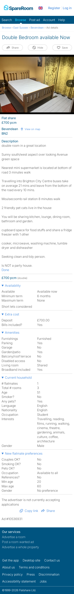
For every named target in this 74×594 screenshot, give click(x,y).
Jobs (43, 581)
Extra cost (12, 314)
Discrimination (49, 574)
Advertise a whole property (20, 547)
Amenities (12, 332)
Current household (18, 377)
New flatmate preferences (23, 453)
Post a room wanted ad (18, 542)
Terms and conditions (34, 567)
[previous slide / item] (4, 83)
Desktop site (31, 560)
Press (31, 574)
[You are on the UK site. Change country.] (40, 8)
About (8, 567)
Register (54, 8)
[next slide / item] (70, 83)
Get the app (10, 560)
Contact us (52, 560)
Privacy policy (12, 574)
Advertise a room (13, 537)
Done (5, 270)
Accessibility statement (19, 581)
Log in (67, 8)
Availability (13, 285)
